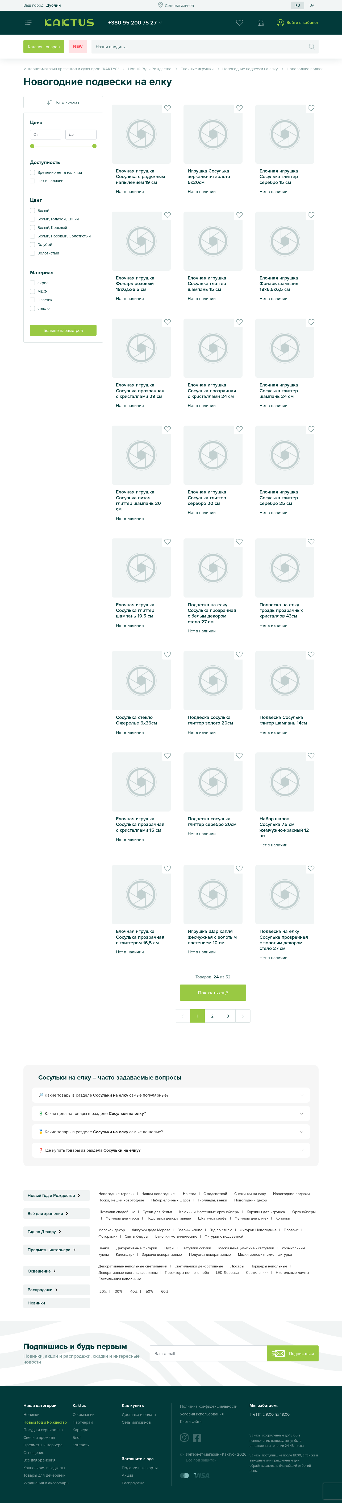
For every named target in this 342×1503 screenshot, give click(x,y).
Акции (127, 1475)
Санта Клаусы (136, 1236)
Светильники (257, 1272)
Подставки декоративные (169, 1218)
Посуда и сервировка (43, 1429)
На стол (189, 1193)
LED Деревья (227, 1272)
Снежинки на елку (250, 1193)
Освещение (43, 1271)
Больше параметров (63, 330)
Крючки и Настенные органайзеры (209, 1211)
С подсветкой (215, 1193)
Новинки (36, 1303)
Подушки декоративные (210, 1254)
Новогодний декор (250, 1200)
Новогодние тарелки (116, 1193)
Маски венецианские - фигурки (265, 1254)
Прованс (291, 1230)
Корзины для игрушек (266, 1211)
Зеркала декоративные (162, 1254)
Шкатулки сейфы (212, 1218)
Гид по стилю (221, 1230)
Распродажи (44, 1290)
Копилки (283, 1218)
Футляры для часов (122, 1218)
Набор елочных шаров (171, 1200)
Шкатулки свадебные (116, 1211)
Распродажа (133, 1483)
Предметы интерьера (53, 1250)
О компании (83, 1414)
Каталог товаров (44, 47)
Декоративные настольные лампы (128, 1272)
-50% (149, 1291)
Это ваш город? (42, 5)
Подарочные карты (140, 1468)
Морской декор (111, 1230)
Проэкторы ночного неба (187, 1272)
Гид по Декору (46, 1232)
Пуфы (169, 1248)
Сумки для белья (157, 1211)
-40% (133, 1291)
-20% (102, 1291)
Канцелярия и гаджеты (44, 1468)
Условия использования (202, 1414)
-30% (118, 1291)
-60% (164, 1291)
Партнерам (83, 1422)
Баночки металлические (176, 1236)
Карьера (80, 1429)
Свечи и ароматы (39, 1437)
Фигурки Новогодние (258, 1230)
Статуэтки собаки (196, 1248)
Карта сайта (191, 1421)
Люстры (237, 1266)
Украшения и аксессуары (46, 1483)
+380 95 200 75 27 (132, 22)
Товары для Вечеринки (44, 1475)
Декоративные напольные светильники (132, 1266)
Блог (77, 1437)
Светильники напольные (119, 1279)
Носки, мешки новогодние (121, 1200)
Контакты (81, 1445)
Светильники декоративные (198, 1266)
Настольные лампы (293, 1272)
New (78, 46)
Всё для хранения (49, 1213)
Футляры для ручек (251, 1218)
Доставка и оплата (139, 1414)
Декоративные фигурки (136, 1248)
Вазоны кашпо (189, 1230)
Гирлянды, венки (212, 1200)
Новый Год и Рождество (55, 1195)
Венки (103, 1248)
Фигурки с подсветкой (224, 1236)
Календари (125, 1254)
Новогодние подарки (291, 1193)
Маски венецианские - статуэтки (246, 1248)
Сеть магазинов (136, 1422)
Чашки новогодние (159, 1193)
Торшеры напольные (269, 1266)
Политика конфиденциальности (208, 1406)
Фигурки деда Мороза (151, 1230)
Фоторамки (108, 1236)
